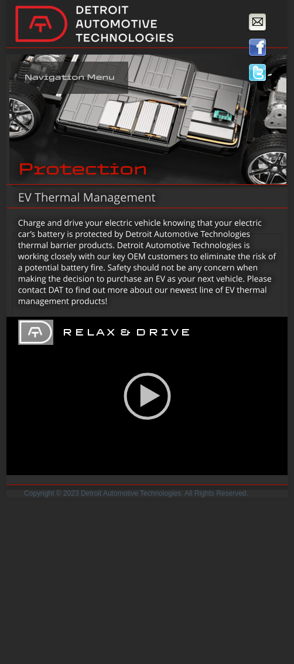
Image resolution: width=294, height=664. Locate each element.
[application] (147, 396)
